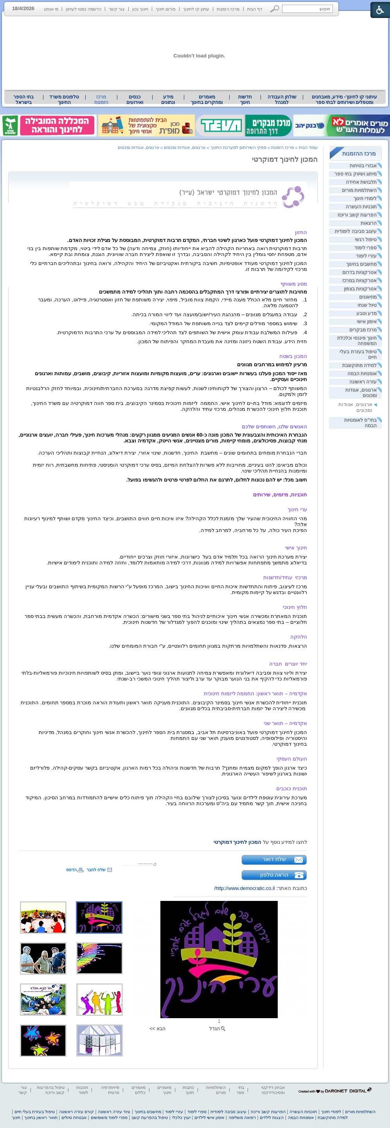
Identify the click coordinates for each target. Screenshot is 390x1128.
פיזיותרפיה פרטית (110, 1090)
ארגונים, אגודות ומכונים (184, 147)
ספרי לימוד (365, 248)
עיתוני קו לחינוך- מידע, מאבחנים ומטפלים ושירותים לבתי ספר (344, 99)
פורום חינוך (166, 9)
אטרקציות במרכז (359, 280)
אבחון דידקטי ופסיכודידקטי (273, 1090)
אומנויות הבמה (362, 373)
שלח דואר (274, 859)
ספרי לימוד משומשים (109, 1117)
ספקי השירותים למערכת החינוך (238, 147)
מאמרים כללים (138, 1090)
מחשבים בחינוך (361, 264)
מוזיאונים (368, 297)
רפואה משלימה (242, 1117)
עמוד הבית (308, 147)
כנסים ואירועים (134, 99)
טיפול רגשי (366, 239)
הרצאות (369, 223)
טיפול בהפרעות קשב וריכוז (51, 1090)
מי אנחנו (51, 9)
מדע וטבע (366, 313)
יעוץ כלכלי (181, 1117)
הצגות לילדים (272, 1117)
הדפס (71, 869)
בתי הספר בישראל (23, 99)
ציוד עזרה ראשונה (114, 1111)
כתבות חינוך (188, 1090)
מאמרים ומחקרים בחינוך (207, 99)
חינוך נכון (140, 9)
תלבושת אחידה (361, 182)
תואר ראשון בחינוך (40, 1117)
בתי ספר (240, 1090)
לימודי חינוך (365, 198)
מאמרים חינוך (164, 1090)
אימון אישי (367, 321)
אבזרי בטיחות (363, 165)
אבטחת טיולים (73, 1117)
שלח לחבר (96, 869)
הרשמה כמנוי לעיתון (83, 9)
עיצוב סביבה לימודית (356, 231)
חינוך (16, 1117)
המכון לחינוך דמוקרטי (285, 159)
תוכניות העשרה (361, 206)
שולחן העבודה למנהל (282, 99)
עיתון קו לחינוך (196, 9)
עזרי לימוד (366, 256)
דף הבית (254, 9)
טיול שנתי (367, 305)
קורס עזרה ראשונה (76, 1111)
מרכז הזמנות (228, 9)
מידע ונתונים (168, 99)
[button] (275, 9)
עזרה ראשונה (363, 382)
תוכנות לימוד (82, 1090)
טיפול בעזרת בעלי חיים (34, 1111)
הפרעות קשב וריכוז (357, 215)
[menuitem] (344, 99)
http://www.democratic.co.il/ (244, 888)
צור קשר (117, 9)
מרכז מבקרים (363, 330)
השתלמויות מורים (359, 190)
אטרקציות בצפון (360, 289)
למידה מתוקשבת (359, 365)
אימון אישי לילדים (209, 1117)
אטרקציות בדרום (359, 272)
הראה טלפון (274, 875)
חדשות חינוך (245, 99)
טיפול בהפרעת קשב (149, 1117)
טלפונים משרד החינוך (64, 99)
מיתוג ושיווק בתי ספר (355, 174)
